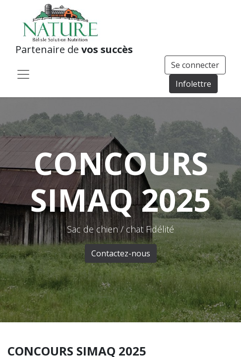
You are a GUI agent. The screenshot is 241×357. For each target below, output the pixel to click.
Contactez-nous (120, 253)
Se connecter (195, 65)
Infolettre (193, 83)
